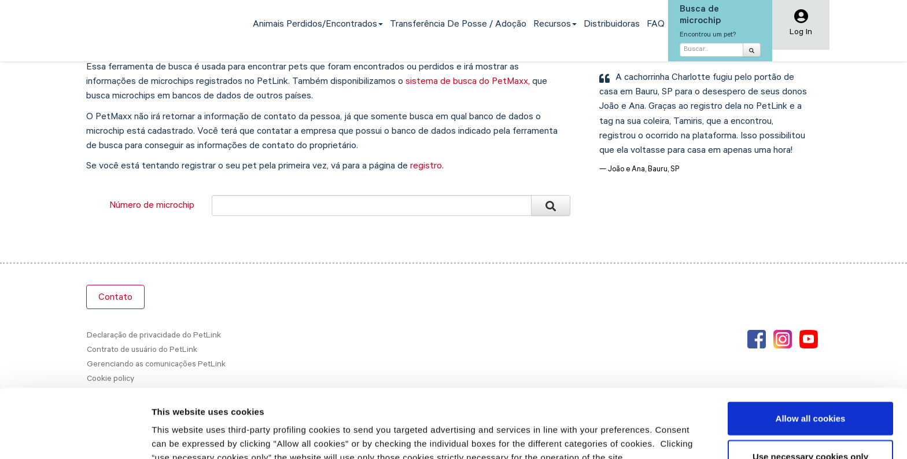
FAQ (656, 25)
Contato (115, 298)
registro (426, 166)
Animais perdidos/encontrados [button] (318, 25)
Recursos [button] (555, 25)
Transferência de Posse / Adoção (458, 25)
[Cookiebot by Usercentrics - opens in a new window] (75, 436)
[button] (800, 26)
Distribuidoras (612, 25)
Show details (607, 436)
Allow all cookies (811, 359)
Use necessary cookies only (810, 397)
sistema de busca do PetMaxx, (467, 82)
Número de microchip (151, 206)
